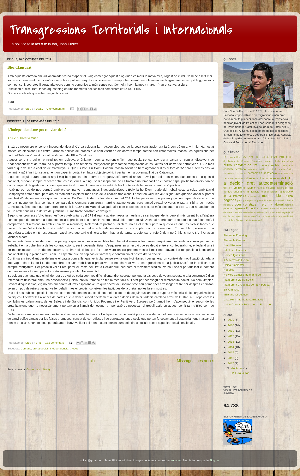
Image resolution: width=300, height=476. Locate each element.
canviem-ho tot (245, 165)
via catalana (229, 220)
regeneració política (246, 208)
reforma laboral (272, 204)
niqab (289, 195)
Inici (92, 361)
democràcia (255, 173)
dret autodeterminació (270, 183)
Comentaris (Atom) (38, 369)
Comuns (26, 348)
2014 (231, 347)
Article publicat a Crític (22, 138)
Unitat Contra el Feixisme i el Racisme (247, 304)
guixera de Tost (284, 188)
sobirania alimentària (272, 216)
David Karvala (232, 245)
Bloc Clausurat (19, 67)
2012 (231, 336)
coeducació (287, 165)
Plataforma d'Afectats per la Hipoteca (246, 284)
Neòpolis (228, 269)
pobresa (289, 200)
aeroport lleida (272, 161)
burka (227, 165)
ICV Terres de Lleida (236, 260)
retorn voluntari (273, 212)
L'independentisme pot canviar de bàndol (40, 130)
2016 (231, 358)
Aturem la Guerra (234, 240)
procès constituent (245, 204)
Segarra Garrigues (251, 161)
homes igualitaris (234, 191)
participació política (247, 200)
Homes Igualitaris (234, 255)
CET (251, 157)
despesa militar (237, 178)
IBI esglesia (262, 157)
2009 (231, 319)
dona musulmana (257, 178)
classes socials (269, 165)
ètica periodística (244, 220)
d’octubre (237, 368)
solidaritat (288, 216)
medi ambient (273, 195)
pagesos (229, 200)
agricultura (287, 161)
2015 (231, 352)
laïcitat (273, 191)
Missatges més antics (195, 361)
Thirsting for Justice (235, 294)
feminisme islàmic (244, 187)
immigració (252, 191)
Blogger (214, 460)
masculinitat (254, 196)
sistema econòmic (251, 216)
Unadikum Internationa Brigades (243, 299)
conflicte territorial (234, 169)
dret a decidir (41, 348)
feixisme (227, 188)
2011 (231, 330)
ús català (257, 220)
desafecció (270, 173)
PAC (274, 157)
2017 (231, 363)
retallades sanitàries (253, 212)
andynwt (176, 460)
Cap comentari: (56, 108)
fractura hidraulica (266, 188)
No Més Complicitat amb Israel (242, 274)
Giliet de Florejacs (234, 250)
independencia (59, 348)
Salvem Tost (231, 289)
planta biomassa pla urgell (270, 200)
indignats (264, 191)
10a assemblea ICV (234, 157)
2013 (231, 341)
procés (74, 348)
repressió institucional (271, 208)
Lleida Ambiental (233, 265)
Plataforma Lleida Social (238, 279)
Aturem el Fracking (235, 235)
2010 (231, 325)
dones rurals (276, 178)
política (226, 204)
